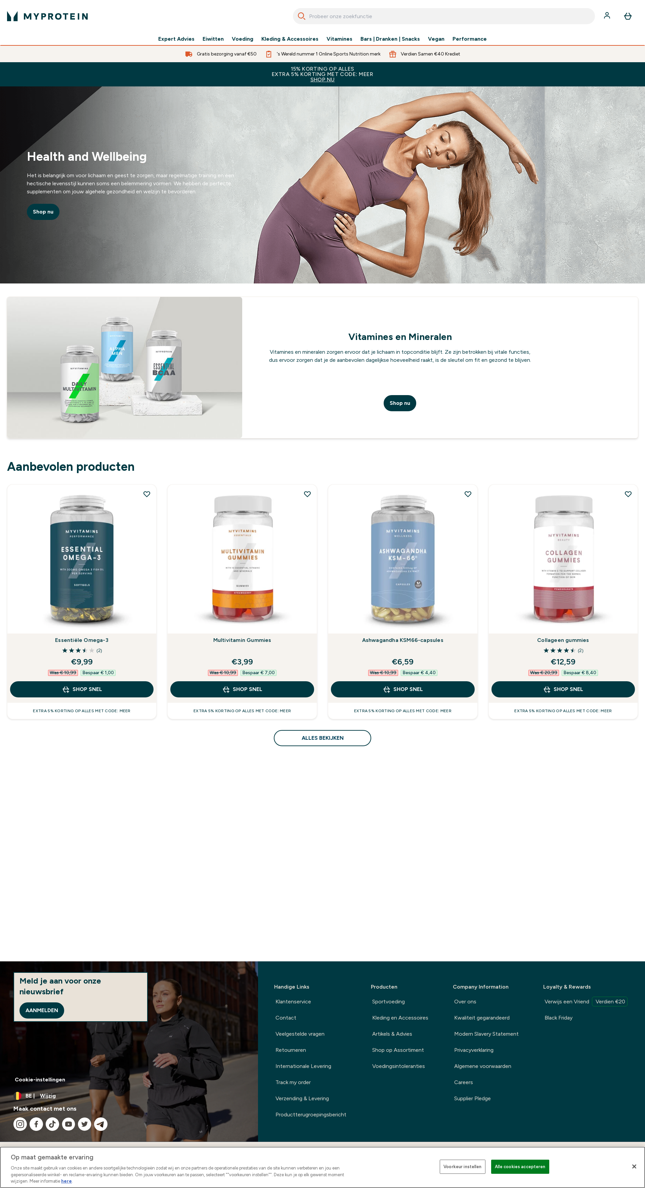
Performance (470, 39)
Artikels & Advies (392, 1034)
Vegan (436, 39)
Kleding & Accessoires (289, 39)
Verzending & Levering (302, 1098)
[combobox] (444, 16)
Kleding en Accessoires (400, 1017)
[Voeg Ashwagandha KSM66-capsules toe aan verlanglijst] (468, 494)
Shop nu (43, 211)
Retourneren (290, 1050)
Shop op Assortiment (398, 1050)
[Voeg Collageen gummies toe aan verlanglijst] (628, 494)
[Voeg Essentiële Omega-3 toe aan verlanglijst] (147, 494)
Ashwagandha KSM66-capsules (402, 640)
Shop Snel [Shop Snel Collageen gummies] (563, 689)
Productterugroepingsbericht (310, 1114)
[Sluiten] (634, 1166)
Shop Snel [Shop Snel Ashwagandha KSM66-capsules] (403, 689)
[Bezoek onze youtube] (68, 1124)
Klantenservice (293, 1001)
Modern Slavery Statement (486, 1034)
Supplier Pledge (472, 1098)
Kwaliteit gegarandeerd (482, 1017)
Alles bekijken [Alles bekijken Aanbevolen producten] (323, 738)
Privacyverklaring (473, 1050)
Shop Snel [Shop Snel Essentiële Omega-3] (82, 689)
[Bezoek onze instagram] (20, 1124)
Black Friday (558, 1017)
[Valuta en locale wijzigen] (129, 1096)
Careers (463, 1082)
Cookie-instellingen (40, 1079)
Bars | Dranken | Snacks (390, 39)
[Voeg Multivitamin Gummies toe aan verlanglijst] (307, 494)
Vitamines (339, 39)
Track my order (293, 1082)
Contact (285, 1017)
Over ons (465, 1001)
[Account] (608, 16)
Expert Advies (176, 39)
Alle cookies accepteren (520, 1166)
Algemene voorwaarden (482, 1066)
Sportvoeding (388, 1001)
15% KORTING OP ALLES (322, 74)
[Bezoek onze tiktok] (52, 1124)
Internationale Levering (303, 1066)
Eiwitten (213, 39)
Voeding (242, 39)
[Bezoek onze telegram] (101, 1124)
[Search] (301, 16)
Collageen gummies (563, 640)
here (66, 1181)
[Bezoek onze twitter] (84, 1124)
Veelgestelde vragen (300, 1034)
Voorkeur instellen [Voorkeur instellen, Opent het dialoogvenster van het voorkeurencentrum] (462, 1166)
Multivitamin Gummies (242, 640)
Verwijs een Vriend (586, 1001)
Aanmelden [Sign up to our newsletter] (42, 1010)
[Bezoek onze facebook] (36, 1124)
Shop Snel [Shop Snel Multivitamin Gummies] (242, 689)
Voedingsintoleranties (398, 1066)
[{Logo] (47, 16)
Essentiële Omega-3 (82, 640)
